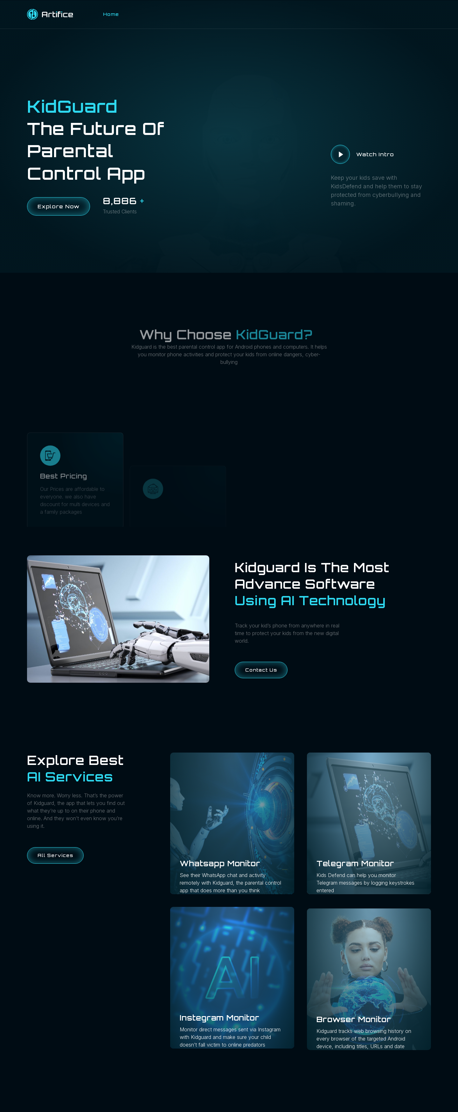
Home (111, 14)
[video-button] (340, 154)
